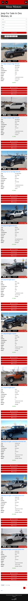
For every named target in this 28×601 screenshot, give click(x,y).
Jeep (1, 590)
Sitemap (14, 596)
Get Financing (14, 89)
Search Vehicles (14, 32)
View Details (14, 93)
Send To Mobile (14, 91)
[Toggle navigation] (26, 2)
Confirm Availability (14, 87)
